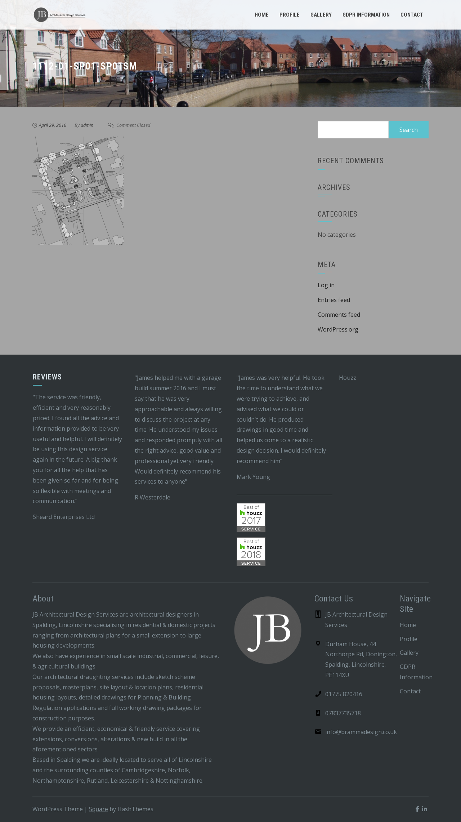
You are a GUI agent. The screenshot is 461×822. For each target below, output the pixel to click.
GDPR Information (366, 15)
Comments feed (339, 315)
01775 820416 (343, 694)
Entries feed (334, 300)
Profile (289, 15)
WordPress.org (338, 329)
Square (98, 809)
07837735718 (343, 713)
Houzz (347, 378)
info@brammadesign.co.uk (361, 732)
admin (87, 125)
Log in (326, 285)
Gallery (321, 15)
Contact (411, 15)
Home (262, 15)
